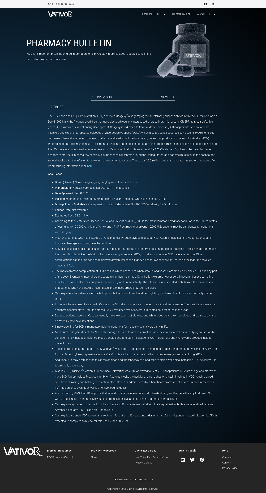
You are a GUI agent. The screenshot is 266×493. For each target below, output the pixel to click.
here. (90, 166)
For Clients (153, 14)
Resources (181, 14)
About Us (206, 14)
